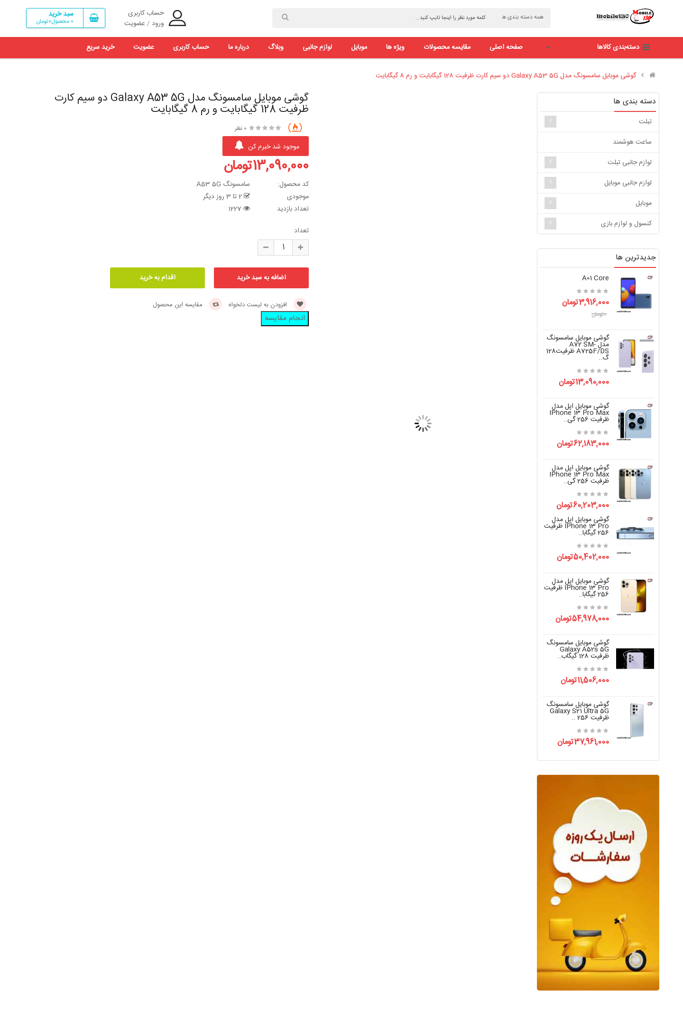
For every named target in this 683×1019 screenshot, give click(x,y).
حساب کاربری (146, 13)
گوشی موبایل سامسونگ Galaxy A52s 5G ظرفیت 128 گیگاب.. (577, 649)
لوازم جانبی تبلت (630, 162)
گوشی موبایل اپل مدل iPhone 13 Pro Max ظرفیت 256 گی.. (579, 413)
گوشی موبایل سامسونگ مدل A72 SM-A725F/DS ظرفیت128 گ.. (577, 348)
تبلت (645, 122)
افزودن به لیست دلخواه (267, 305)
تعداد (301, 231)
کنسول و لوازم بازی (626, 224)
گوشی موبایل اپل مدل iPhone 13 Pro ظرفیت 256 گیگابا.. (576, 526)
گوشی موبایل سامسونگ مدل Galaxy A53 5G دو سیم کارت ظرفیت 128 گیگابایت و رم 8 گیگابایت (506, 76)
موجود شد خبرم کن (266, 146)
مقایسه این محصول (187, 305)
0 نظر (241, 128)
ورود (158, 23)
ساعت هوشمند (632, 142)
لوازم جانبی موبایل (628, 183)
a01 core (595, 278)
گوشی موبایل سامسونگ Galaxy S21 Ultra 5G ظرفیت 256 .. (577, 711)
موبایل (644, 203)
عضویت (134, 23)
